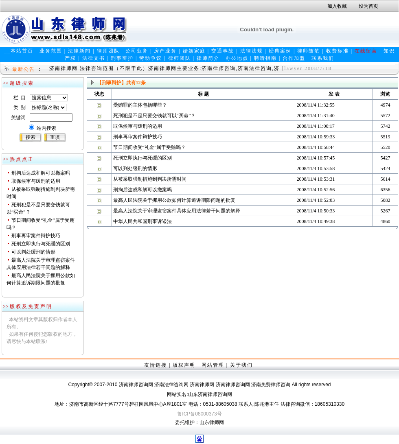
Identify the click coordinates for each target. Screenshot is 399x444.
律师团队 (108, 51)
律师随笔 (308, 51)
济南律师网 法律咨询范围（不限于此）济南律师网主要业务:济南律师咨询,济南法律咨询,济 (164, 68)
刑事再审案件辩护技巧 (35, 235)
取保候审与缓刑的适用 (35, 181)
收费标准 (337, 51)
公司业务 (136, 51)
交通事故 (222, 51)
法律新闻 (79, 51)
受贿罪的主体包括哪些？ (140, 105)
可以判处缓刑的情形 (33, 252)
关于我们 (241, 365)
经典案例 (280, 51)
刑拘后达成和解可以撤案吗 (40, 173)
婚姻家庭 (194, 51)
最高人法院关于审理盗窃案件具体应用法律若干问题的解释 (176, 211)
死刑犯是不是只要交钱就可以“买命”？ (154, 115)
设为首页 (368, 6)
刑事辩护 (122, 58)
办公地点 (237, 58)
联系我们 (322, 58)
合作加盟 (294, 58)
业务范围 (50, 51)
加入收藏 (337, 6)
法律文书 (93, 58)
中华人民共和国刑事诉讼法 (142, 221)
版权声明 (184, 365)
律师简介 (208, 58)
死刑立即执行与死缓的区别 (40, 244)
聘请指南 (265, 58)
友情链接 (155, 365)
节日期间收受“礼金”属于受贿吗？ (149, 147)
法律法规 (251, 51)
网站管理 (213, 365)
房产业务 (165, 51)
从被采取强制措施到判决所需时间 (149, 179)
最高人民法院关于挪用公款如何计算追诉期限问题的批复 (174, 200)
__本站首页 (18, 51)
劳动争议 (150, 58)
